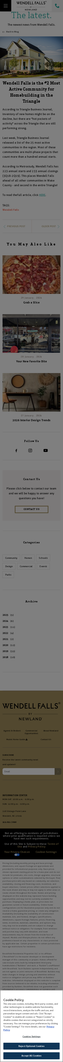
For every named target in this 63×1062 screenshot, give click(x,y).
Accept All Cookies (31, 1056)
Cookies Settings (31, 1037)
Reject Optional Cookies (31, 1046)
